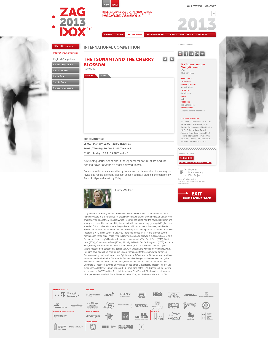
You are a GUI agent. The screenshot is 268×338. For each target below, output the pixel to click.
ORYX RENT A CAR (60, 306)
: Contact (210, 6)
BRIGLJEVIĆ (157, 306)
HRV (106, 4)
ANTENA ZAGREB (109, 316)
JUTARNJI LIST (93, 316)
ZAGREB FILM (191, 316)
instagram (197, 53)
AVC (109, 295)
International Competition (65, 53)
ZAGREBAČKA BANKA (93, 295)
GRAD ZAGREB (93, 327)
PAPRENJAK (189, 306)
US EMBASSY (206, 306)
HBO (158, 295)
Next (172, 59)
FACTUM (142, 327)
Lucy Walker (90, 69)
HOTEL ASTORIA (174, 295)
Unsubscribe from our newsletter (195, 163)
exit (197, 195)
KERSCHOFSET (206, 295)
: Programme (134, 34)
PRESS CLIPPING (108, 306)
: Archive (201, 34)
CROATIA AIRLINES (125, 306)
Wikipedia (202, 53)
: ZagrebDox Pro (155, 34)
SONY (125, 295)
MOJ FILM (141, 316)
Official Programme (63, 64)
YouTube (180, 53)
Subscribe (186, 158)
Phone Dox (58, 76)
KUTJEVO (92, 306)
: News (119, 34)
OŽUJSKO (173, 306)
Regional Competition (64, 59)
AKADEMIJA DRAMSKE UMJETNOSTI (60, 327)
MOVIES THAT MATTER (76, 327)
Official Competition (63, 46)
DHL (190, 295)
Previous (165, 59)
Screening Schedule (63, 88)
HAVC (109, 327)
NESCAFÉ (141, 306)
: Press (173, 34)
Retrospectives (60, 70)
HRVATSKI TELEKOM (68, 295)
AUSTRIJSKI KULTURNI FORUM (76, 306)
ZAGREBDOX (72, 21)
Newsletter (186, 153)
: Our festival (194, 6)
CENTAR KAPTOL (158, 316)
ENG (115, 4)
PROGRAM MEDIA (125, 327)
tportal (60, 316)
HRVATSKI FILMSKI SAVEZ (207, 316)
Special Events (60, 82)
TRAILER (89, 75)
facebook (186, 53)
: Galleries (186, 34)
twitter (191, 53)
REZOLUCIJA (141, 295)
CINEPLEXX (174, 316)
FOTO (103, 75)
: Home (108, 34)
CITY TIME (125, 316)
